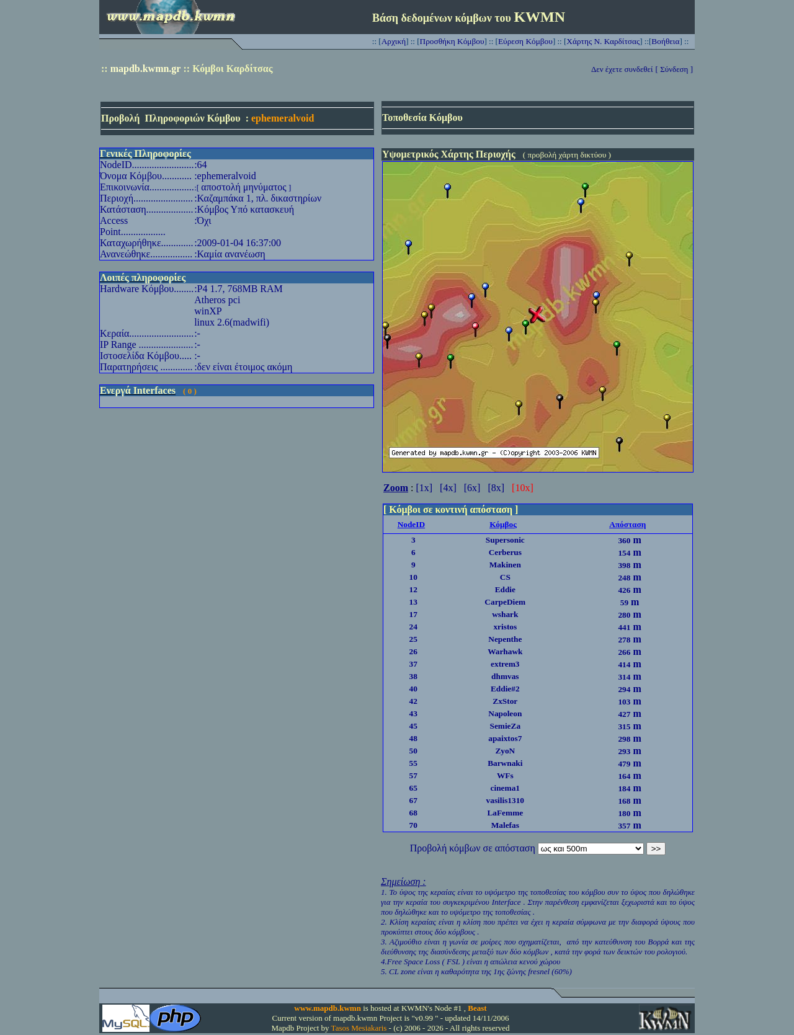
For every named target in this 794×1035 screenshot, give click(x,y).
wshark (505, 614)
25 (413, 639)
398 (624, 565)
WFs (505, 775)
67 (413, 800)
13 (413, 601)
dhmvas (505, 676)
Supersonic (505, 539)
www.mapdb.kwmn (327, 1008)
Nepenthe (505, 639)
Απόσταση (627, 524)
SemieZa (504, 726)
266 (624, 652)
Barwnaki (505, 763)
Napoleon (505, 713)
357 (624, 825)
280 (624, 615)
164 (624, 776)
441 (624, 627)
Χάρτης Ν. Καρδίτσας (603, 41)
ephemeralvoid (282, 118)
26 (413, 651)
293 (624, 751)
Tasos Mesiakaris (359, 1028)
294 (624, 689)
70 (413, 825)
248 (624, 577)
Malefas (505, 825)
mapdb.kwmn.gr (145, 68)
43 (413, 713)
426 (624, 590)
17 (413, 614)
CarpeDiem (504, 601)
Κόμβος (503, 524)
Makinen (505, 564)
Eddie (505, 589)
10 (413, 577)
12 (413, 589)
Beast (477, 1008)
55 (413, 763)
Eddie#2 (505, 688)
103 (624, 701)
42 (413, 701)
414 (624, 664)
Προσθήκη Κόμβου (452, 41)
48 (413, 738)
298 (624, 739)
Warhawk (505, 651)
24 (413, 626)
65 (413, 788)
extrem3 (505, 664)
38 (413, 676)
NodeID (411, 524)
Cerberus (505, 552)
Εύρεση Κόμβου (525, 41)
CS (505, 577)
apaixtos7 (505, 738)
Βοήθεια (665, 41)
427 (624, 714)
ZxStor (505, 701)
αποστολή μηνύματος (243, 187)
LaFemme (505, 812)
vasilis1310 (505, 800)
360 (624, 540)
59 (624, 602)
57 (413, 775)
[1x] (424, 487)
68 (413, 812)
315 (624, 726)
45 (413, 726)
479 (624, 763)
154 (624, 552)
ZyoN (505, 750)
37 (413, 664)
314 (624, 677)
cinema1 (505, 788)
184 (624, 788)
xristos (505, 626)
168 (624, 801)
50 (413, 750)
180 (624, 813)
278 (624, 639)
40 (413, 688)
